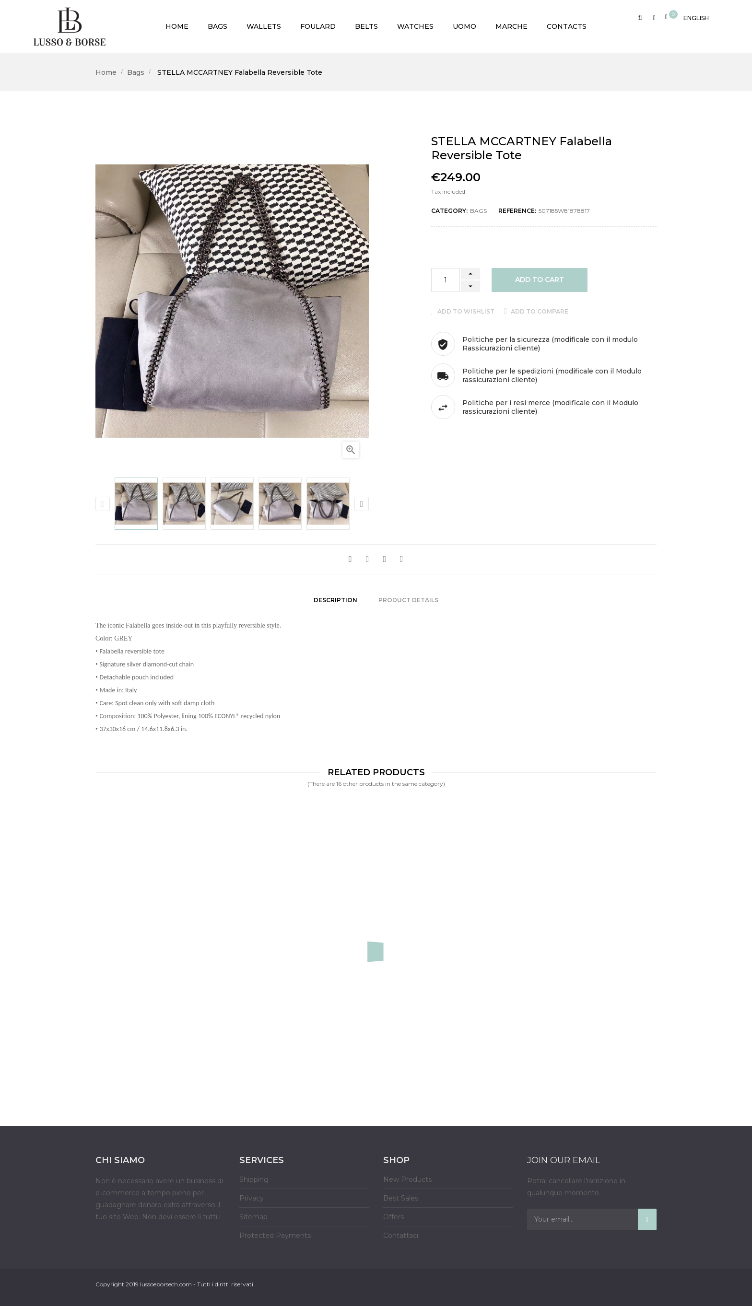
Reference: (517, 210)
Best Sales (400, 1194)
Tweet (367, 559)
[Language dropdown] (696, 17)
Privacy (251, 1194)
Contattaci (400, 1232)
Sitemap (253, 1213)
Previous (102, 504)
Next (361, 504)
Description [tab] (335, 598)
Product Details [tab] (408, 598)
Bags (478, 210)
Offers (393, 1213)
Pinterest (401, 559)
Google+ (385, 559)
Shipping (254, 1176)
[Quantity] (445, 280)
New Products (407, 1176)
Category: (449, 210)
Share (350, 559)
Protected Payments (275, 1232)
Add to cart (539, 279)
